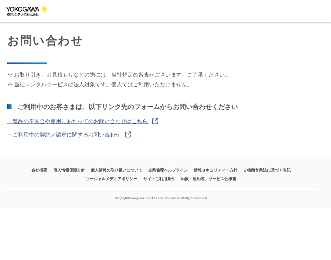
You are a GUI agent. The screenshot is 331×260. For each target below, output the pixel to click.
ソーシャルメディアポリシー (111, 179)
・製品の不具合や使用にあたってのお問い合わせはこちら (82, 120)
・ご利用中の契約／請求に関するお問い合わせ (69, 134)
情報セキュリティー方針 (215, 170)
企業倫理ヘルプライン (168, 170)
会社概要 (39, 170)
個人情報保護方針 (69, 170)
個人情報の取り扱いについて (116, 170)
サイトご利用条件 (159, 179)
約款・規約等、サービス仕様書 (208, 179)
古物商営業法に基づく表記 (267, 170)
